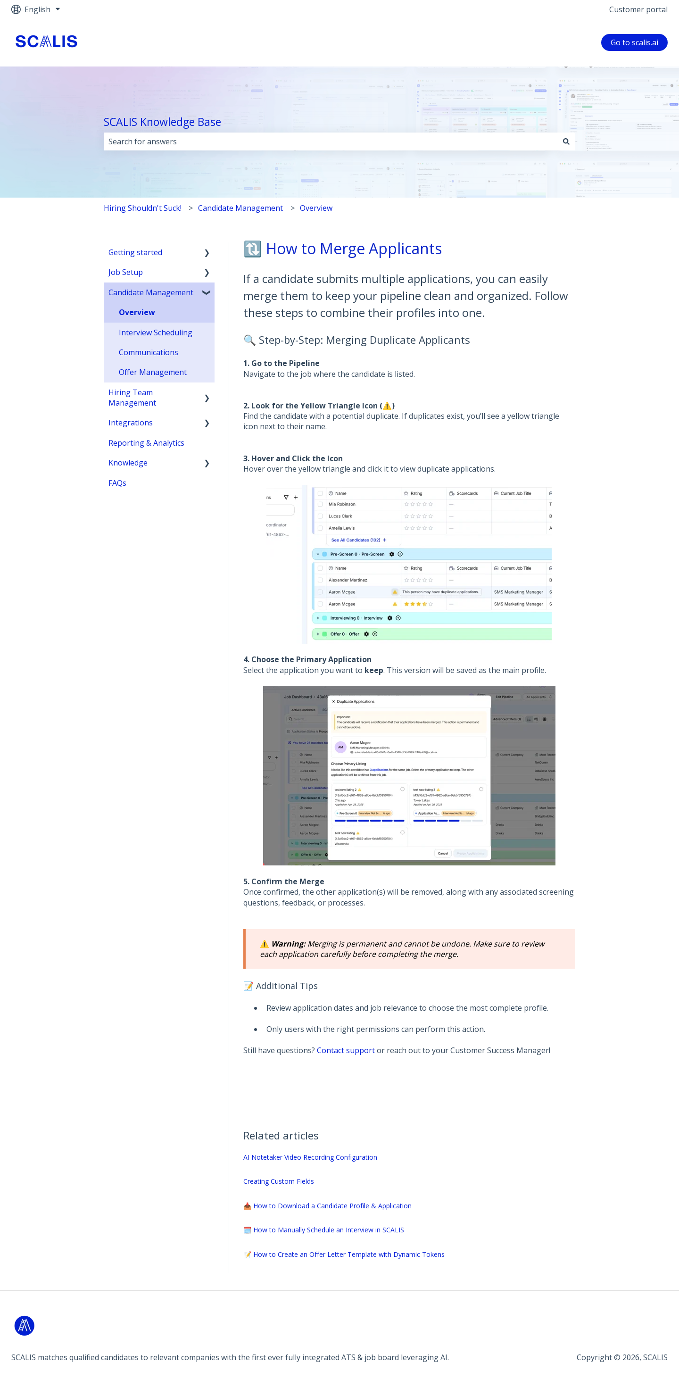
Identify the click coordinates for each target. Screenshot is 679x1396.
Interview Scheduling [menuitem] (155, 332)
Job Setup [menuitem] (125, 272)
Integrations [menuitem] (130, 422)
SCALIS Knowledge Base (162, 121)
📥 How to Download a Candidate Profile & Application (327, 1205)
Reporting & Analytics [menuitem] (146, 443)
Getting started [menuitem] (135, 252)
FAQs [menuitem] (117, 483)
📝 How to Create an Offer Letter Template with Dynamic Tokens (344, 1254)
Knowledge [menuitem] (128, 462)
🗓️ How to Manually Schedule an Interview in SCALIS (323, 1229)
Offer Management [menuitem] (153, 372)
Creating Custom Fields (278, 1181)
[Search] (566, 141)
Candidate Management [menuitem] (150, 292)
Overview (316, 208)
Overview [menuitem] (137, 312)
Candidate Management (240, 208)
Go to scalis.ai (634, 42)
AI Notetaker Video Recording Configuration (310, 1157)
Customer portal (638, 9)
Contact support (346, 1050)
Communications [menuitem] (148, 352)
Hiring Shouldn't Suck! (143, 208)
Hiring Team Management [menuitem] (132, 397)
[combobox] (330, 141)
